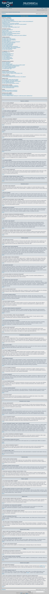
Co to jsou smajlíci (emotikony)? (8, 53)
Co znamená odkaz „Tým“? (7, 68)
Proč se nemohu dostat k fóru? (7, 43)
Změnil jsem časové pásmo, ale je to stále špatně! (11, 31)
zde (44, 567)
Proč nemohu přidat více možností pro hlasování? (11, 41)
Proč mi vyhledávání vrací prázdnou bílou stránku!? (11, 81)
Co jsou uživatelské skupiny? (7, 64)
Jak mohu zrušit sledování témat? (8, 87)
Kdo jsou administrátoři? (6, 62)
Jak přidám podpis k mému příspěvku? (9, 39)
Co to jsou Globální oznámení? (7, 55)
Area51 (27, 572)
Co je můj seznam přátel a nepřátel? (8, 75)
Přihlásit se (4, 8)
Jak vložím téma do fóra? (6, 38)
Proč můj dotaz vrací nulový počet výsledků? (10, 80)
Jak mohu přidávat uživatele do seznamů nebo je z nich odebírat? (14, 76)
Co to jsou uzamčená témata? (7, 58)
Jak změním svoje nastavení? (7, 29)
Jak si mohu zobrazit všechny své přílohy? (9, 91)
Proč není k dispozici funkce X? (7, 94)
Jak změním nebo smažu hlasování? (8, 42)
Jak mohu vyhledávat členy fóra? (8, 82)
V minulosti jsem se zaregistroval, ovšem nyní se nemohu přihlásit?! (14, 24)
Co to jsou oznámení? (6, 56)
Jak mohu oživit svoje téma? (7, 49)
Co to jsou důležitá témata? (7, 57)
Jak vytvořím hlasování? (6, 40)
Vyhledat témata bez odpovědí (7, 12)
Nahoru (3, 131)
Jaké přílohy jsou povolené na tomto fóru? (9, 90)
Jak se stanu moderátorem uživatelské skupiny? (10, 65)
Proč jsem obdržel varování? (7, 45)
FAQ (42, 8)
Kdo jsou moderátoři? (6, 63)
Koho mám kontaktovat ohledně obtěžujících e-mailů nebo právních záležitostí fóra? (17, 95)
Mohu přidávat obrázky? (6, 54)
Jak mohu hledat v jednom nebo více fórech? (10, 79)
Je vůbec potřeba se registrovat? (8, 19)
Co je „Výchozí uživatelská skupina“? (8, 67)
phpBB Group (42, 565)
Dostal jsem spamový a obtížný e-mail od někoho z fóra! (12, 73)
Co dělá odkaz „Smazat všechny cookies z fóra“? (11, 27)
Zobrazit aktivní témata (16, 12)
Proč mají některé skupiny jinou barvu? (9, 66)
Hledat (45, 8)
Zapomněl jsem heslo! (6, 22)
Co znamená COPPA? (6, 25)
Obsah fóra (4, 13)
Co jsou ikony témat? (6, 59)
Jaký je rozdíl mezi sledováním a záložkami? (10, 85)
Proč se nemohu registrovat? (7, 26)
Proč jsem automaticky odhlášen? (8, 20)
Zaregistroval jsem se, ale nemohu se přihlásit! (10, 23)
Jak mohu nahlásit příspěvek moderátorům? (10, 46)
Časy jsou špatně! (5, 30)
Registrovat (9, 8)
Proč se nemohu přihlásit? (7, 18)
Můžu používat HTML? (6, 52)
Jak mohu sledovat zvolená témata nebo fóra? (10, 86)
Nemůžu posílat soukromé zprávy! (8, 71)
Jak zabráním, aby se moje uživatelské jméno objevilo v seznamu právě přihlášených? (17, 21)
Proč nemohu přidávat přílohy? (7, 44)
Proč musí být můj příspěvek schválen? (9, 48)
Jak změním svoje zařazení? (7, 34)
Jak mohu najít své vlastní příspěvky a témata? (10, 83)
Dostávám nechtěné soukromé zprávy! (9, 72)
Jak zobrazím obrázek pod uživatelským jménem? (11, 33)
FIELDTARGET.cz (30, 3)
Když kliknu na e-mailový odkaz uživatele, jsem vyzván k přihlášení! (14, 35)
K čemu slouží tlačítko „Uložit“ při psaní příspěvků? (11, 47)
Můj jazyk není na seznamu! (7, 32)
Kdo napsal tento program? (7, 93)
